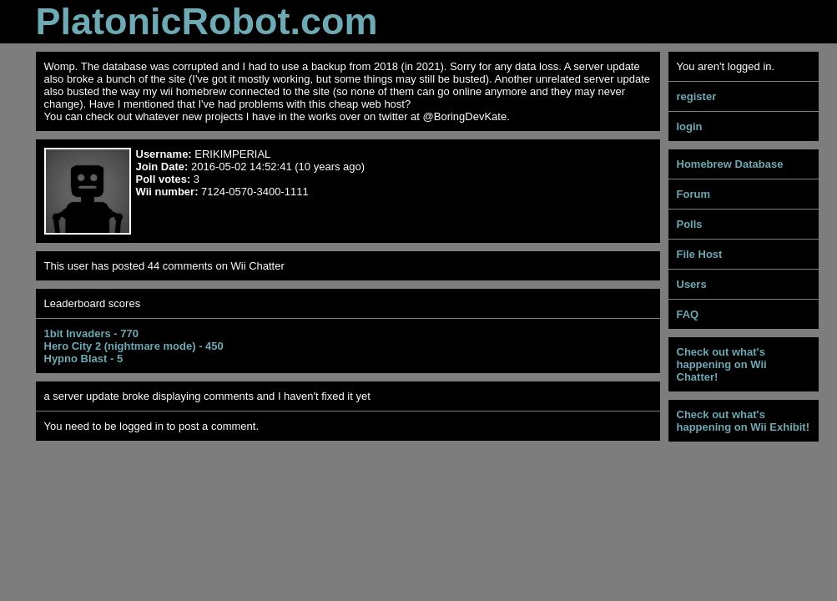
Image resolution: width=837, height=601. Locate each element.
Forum (693, 194)
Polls (690, 224)
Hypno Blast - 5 (84, 358)
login (690, 126)
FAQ (688, 314)
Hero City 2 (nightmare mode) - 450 (134, 346)
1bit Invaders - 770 (91, 333)
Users (692, 284)
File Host (700, 254)
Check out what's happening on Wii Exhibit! (743, 420)
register (697, 96)
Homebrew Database (730, 164)
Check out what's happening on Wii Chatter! (722, 364)
